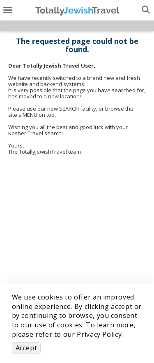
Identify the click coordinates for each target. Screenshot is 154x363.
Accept (26, 347)
